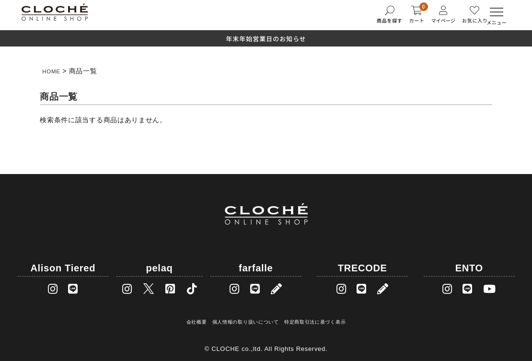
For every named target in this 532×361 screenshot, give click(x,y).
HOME (53, 71)
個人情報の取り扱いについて (243, 318)
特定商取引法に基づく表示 (315, 318)
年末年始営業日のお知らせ (266, 38)
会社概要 (194, 318)
